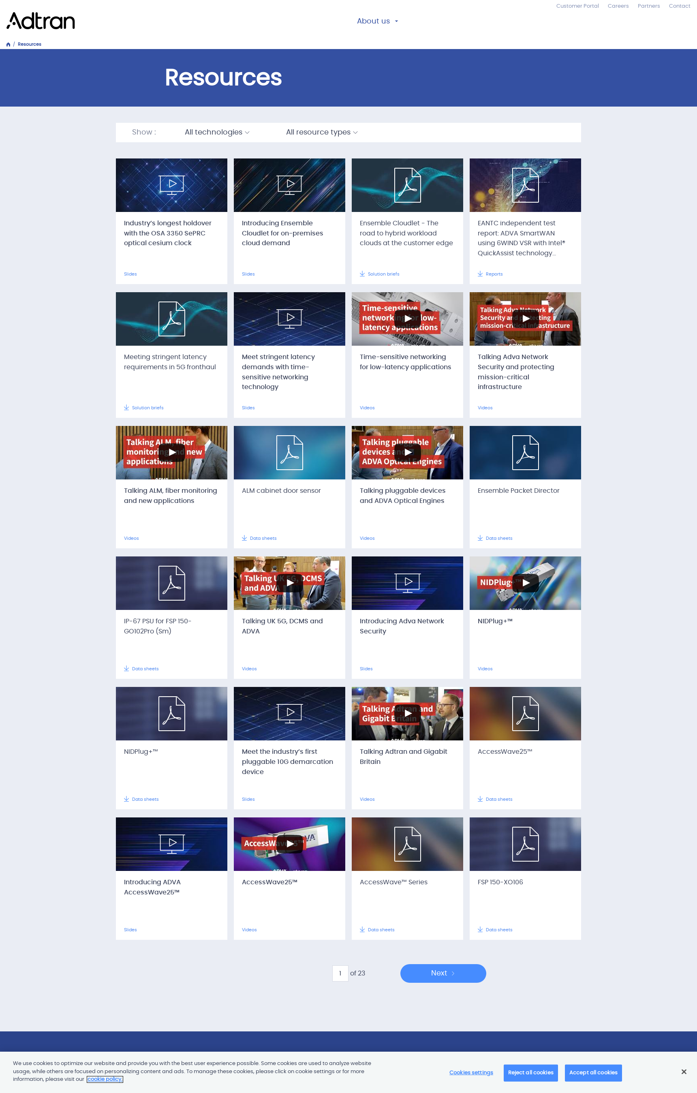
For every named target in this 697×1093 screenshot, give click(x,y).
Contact (680, 6)
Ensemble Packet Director (519, 491)
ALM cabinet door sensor (281, 491)
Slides (130, 274)
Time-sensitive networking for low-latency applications (405, 362)
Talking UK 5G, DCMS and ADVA (282, 626)
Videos (367, 408)
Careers (618, 6)
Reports (490, 274)
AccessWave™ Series (394, 882)
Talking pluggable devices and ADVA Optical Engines (403, 496)
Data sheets (259, 538)
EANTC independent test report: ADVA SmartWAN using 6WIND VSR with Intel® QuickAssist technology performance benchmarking (523, 243)
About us (373, 21)
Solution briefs (380, 274)
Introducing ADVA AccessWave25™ (152, 887)
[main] (348, 1072)
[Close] (684, 1072)
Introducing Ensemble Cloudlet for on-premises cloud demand (282, 233)
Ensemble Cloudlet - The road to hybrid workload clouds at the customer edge (406, 233)
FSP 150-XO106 (500, 882)
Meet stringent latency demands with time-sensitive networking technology (278, 372)
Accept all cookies (593, 1073)
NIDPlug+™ (495, 621)
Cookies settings (471, 1073)
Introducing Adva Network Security (402, 626)
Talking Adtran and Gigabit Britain (403, 757)
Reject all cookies (531, 1073)
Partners (649, 6)
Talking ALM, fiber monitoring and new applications (170, 496)
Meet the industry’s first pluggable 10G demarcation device (287, 762)
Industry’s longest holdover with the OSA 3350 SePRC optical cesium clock (168, 233)
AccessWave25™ (505, 752)
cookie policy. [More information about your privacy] (105, 1079)
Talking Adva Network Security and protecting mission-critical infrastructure (516, 372)
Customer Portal (577, 6)
